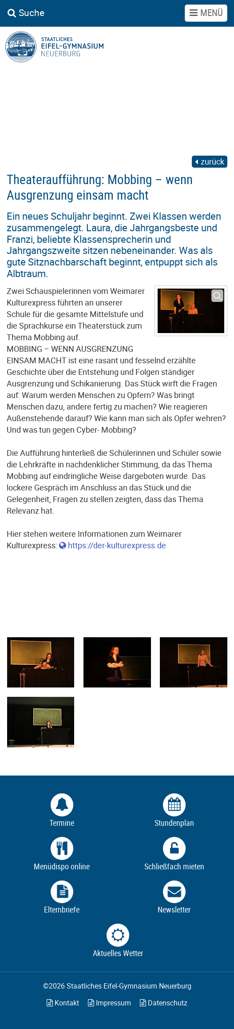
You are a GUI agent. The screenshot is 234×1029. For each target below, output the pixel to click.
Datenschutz (163, 1003)
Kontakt (63, 1003)
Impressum (109, 1003)
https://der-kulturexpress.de (117, 545)
